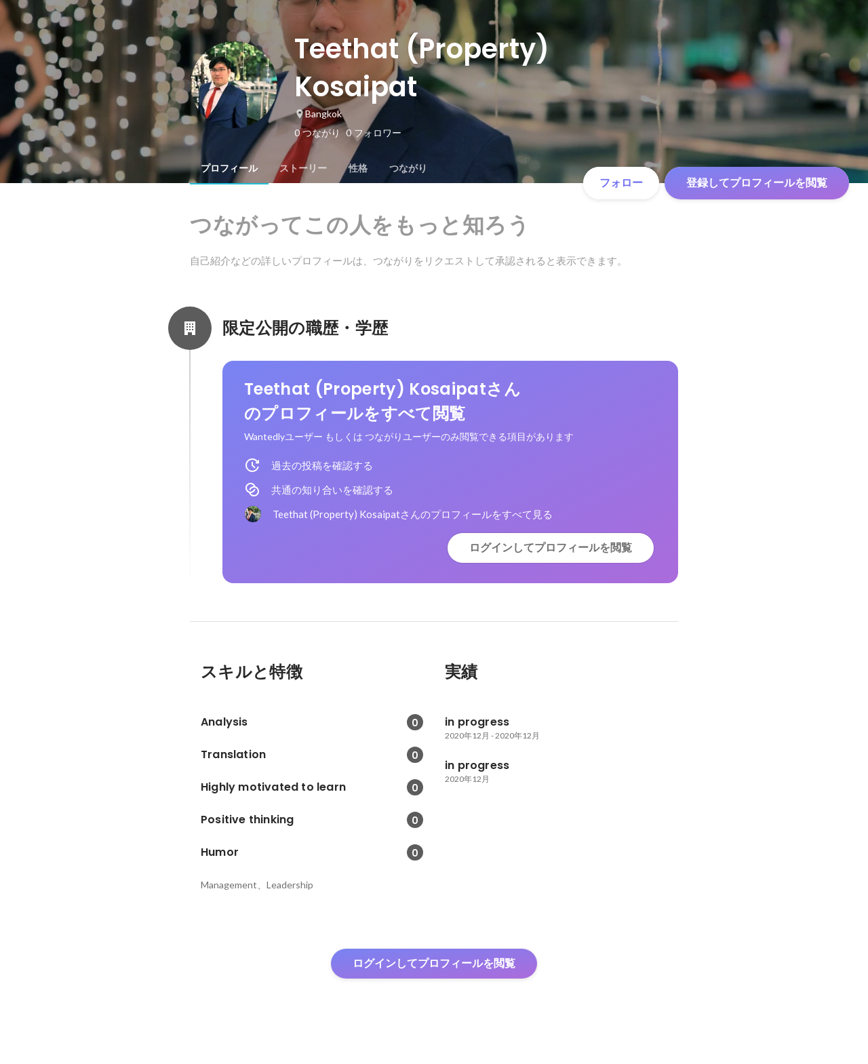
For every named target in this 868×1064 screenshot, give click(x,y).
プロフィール (229, 168)
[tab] (229, 168)
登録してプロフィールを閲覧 (756, 183)
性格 (358, 168)
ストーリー (303, 168)
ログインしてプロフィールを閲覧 (550, 547)
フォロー (621, 183)
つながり (408, 168)
